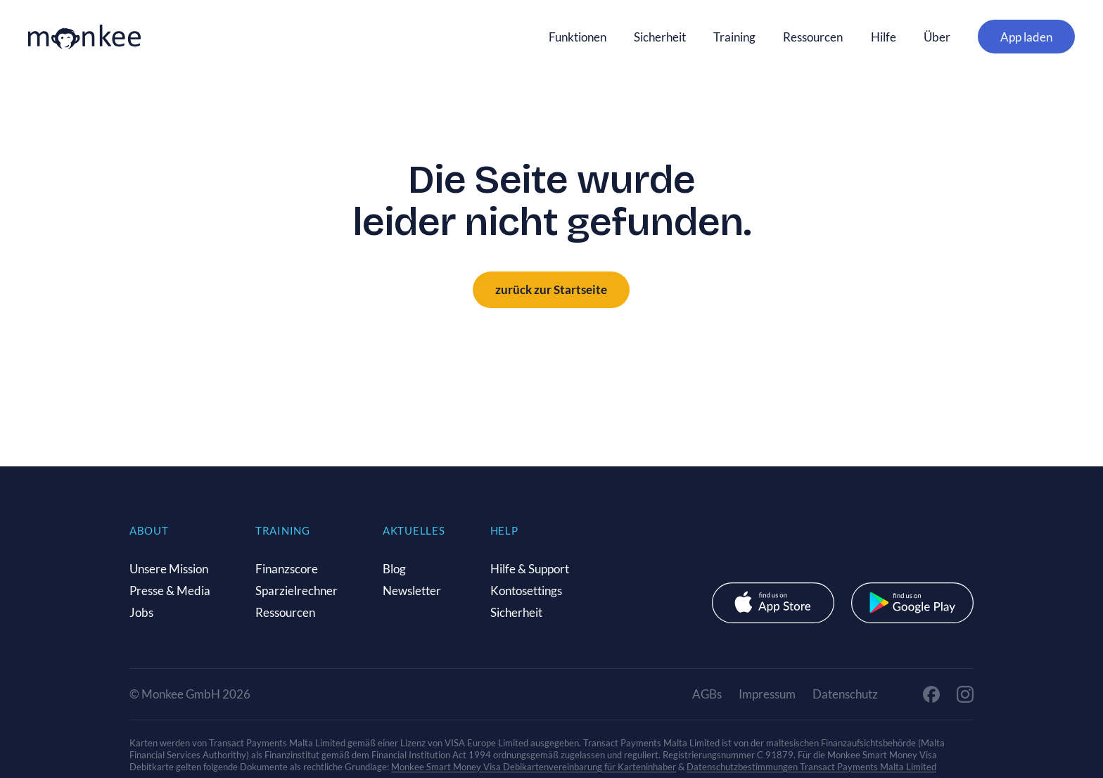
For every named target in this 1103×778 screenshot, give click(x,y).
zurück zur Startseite (551, 289)
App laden (1026, 37)
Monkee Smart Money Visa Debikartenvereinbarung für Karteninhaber (533, 766)
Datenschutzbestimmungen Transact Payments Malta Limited (811, 766)
